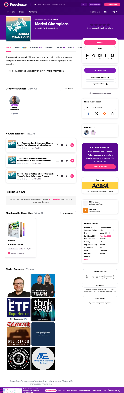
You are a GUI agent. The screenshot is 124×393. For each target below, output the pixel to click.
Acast (55, 19)
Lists (71, 47)
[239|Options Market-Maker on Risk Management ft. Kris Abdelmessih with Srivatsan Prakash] (12, 160)
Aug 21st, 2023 (105, 236)
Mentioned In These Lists (19, 213)
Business (47, 28)
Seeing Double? (100, 299)
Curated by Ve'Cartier (17, 253)
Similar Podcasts (15, 269)
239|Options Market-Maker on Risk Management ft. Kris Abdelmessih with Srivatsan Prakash (34, 160)
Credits (60, 47)
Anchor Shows (15, 244)
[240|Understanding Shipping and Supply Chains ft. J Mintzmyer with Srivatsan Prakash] (12, 144)
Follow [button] (100, 42)
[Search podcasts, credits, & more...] (59, 4)
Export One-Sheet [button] (100, 84)
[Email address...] (100, 107)
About (8, 47)
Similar (80, 47)
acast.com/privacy (34, 71)
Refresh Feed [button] (100, 285)
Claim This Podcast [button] (100, 272)
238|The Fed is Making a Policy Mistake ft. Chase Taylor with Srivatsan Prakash (35, 175)
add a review (54, 199)
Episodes (36, 47)
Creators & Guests (16, 88)
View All (32, 88)
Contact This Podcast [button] (100, 77)
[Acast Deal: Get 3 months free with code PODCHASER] (100, 187)
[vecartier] (9, 253)
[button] (12, 12)
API (104, 390)
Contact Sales (112, 4)
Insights (21, 47)
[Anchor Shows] (16, 229)
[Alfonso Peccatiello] (14, 101)
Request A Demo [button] (51, 390)
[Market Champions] (18, 29)
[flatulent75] (93, 132)
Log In (115, 12)
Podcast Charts (84, 390)
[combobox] (66, 4)
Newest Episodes (15, 133)
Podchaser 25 (96, 390)
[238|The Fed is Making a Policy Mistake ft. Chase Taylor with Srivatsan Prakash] (12, 175)
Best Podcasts (72, 390)
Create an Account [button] (100, 167)
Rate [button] (100, 49)
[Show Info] (113, 230)
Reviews (49, 47)
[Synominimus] (86, 132)
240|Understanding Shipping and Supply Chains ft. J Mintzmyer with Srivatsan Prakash (35, 145)
